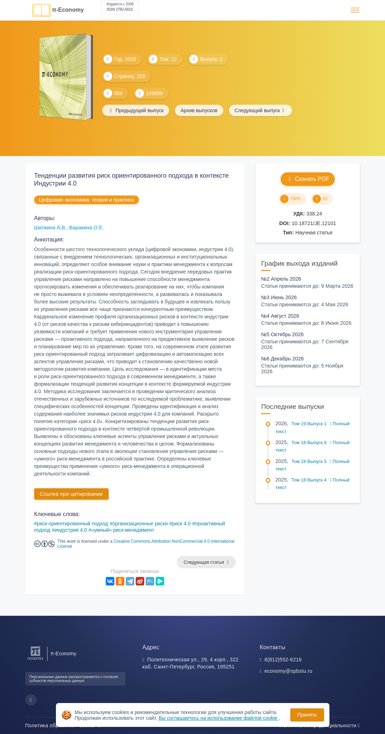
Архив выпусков (199, 110)
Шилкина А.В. (50, 227)
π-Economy (68, 10)
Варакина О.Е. (86, 227)
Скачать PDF (307, 179)
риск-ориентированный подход (72, 523)
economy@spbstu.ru (289, 671)
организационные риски (140, 523)
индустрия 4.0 (70, 530)
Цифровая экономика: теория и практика (86, 200)
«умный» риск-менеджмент (122, 530)
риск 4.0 (181, 523)
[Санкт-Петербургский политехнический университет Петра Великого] (35, 660)
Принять (307, 715)
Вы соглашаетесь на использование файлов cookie (218, 718)
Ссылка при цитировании (71, 494)
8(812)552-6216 (283, 659)
